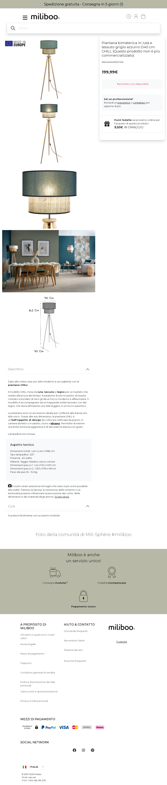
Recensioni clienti (74, 640)
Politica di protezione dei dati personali (37, 684)
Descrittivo (15, 369)
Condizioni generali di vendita (37, 672)
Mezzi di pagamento (32, 653)
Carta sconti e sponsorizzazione (39, 691)
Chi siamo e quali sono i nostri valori (37, 636)
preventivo (123, 102)
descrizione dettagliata (112, 61)
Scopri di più (62, 496)
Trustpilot (121, 641)
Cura (11, 506)
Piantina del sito (73, 650)
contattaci (139, 102)
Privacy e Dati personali (34, 701)
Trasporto (26, 663)
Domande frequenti (76, 631)
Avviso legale (28, 644)
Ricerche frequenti (75, 661)
